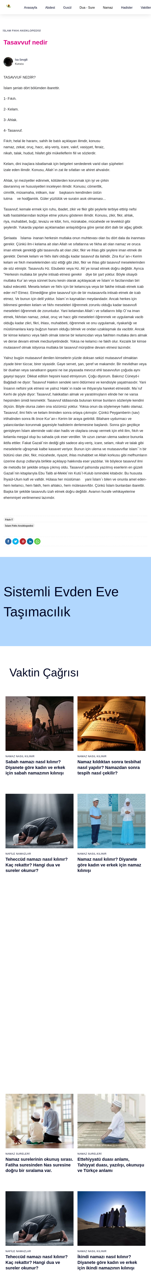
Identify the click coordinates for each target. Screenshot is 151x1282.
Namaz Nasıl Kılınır (20, 756)
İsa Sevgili (21, 59)
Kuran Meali (132, 1092)
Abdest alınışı (14, 1085)
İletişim (129, 1133)
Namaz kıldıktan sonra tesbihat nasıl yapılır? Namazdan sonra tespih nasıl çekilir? (109, 767)
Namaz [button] (108, 7)
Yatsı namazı (85, 1113)
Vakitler (146, 7)
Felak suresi (61, 1147)
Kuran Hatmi (132, 1099)
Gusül (67, 7)
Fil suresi (59, 1092)
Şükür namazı (109, 1092)
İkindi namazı (85, 1099)
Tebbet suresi (62, 1134)
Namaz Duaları (88, 945)
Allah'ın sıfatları (15, 1127)
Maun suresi (61, 1106)
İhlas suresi (61, 1140)
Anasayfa (30, 7)
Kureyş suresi (62, 1099)
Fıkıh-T (9, 519)
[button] (30, 7)
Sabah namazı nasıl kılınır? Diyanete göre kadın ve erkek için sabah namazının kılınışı (35, 767)
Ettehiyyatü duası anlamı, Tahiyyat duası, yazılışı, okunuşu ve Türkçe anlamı (110, 862)
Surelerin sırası (15, 1120)
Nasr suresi (61, 1127)
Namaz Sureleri (18, 850)
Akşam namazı (86, 1106)
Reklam (129, 1126)
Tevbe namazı (109, 1154)
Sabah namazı (86, 1085)
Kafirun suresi (62, 1120)
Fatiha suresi (61, 1085)
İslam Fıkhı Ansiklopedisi (22, 30)
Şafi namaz (37, 1126)
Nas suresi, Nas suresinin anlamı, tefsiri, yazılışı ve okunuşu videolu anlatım (32, 956)
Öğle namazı (85, 1092)
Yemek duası (14, 1147)
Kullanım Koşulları (82, 1274)
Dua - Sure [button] (87, 7)
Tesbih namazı (110, 1113)
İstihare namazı (110, 1106)
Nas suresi (60, 1154)
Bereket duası (14, 1140)
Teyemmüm (13, 1099)
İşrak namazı (109, 1099)
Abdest (50, 7)
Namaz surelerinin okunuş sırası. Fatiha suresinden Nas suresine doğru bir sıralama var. (39, 862)
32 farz (10, 1134)
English (129, 1120)
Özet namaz (37, 1120)
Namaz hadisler (15, 1106)
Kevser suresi (62, 1113)
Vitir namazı (84, 1120)
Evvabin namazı (111, 1147)
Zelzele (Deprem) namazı (107, 1237)
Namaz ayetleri (15, 1113)
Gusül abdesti (14, 1092)
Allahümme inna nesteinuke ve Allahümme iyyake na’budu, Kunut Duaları (109, 956)
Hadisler (127, 7)
